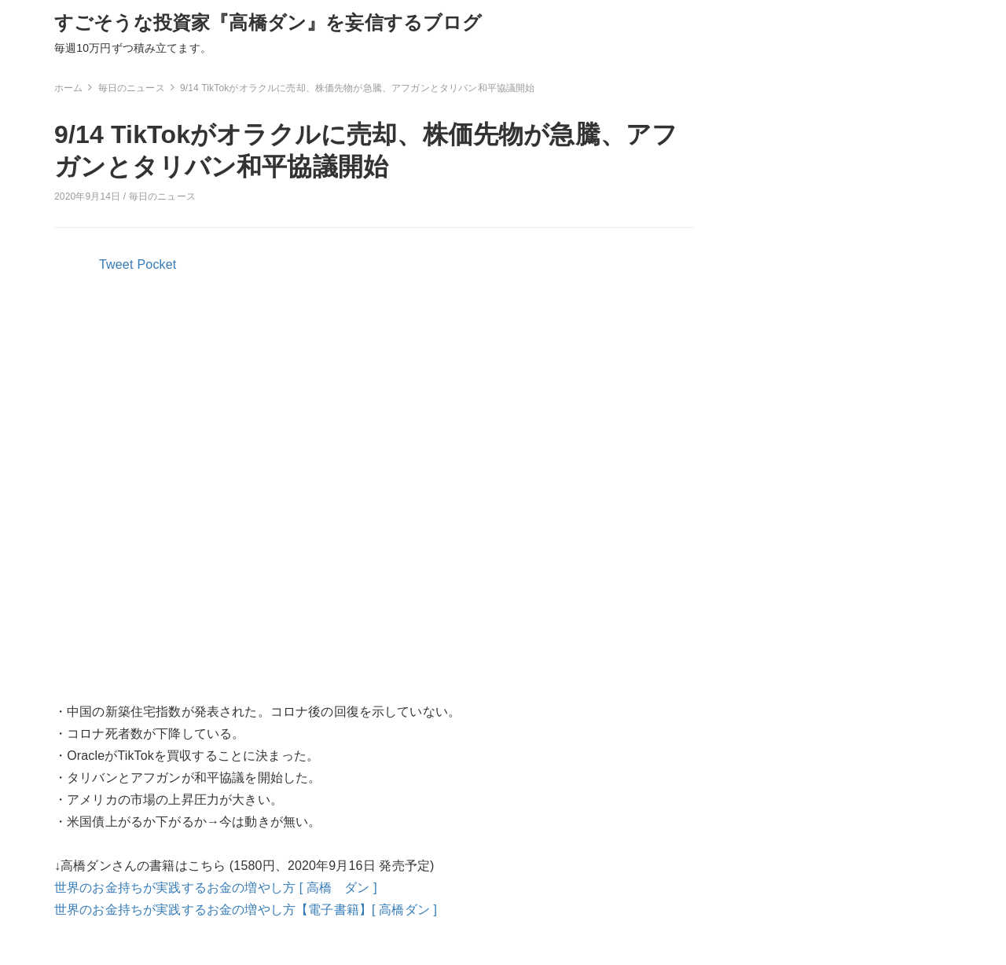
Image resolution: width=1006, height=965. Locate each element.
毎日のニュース (162, 196)
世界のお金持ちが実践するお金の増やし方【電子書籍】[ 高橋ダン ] (245, 909)
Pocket (157, 264)
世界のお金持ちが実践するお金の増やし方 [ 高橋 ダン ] (215, 887)
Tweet (116, 264)
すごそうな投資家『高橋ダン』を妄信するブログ (268, 22)
